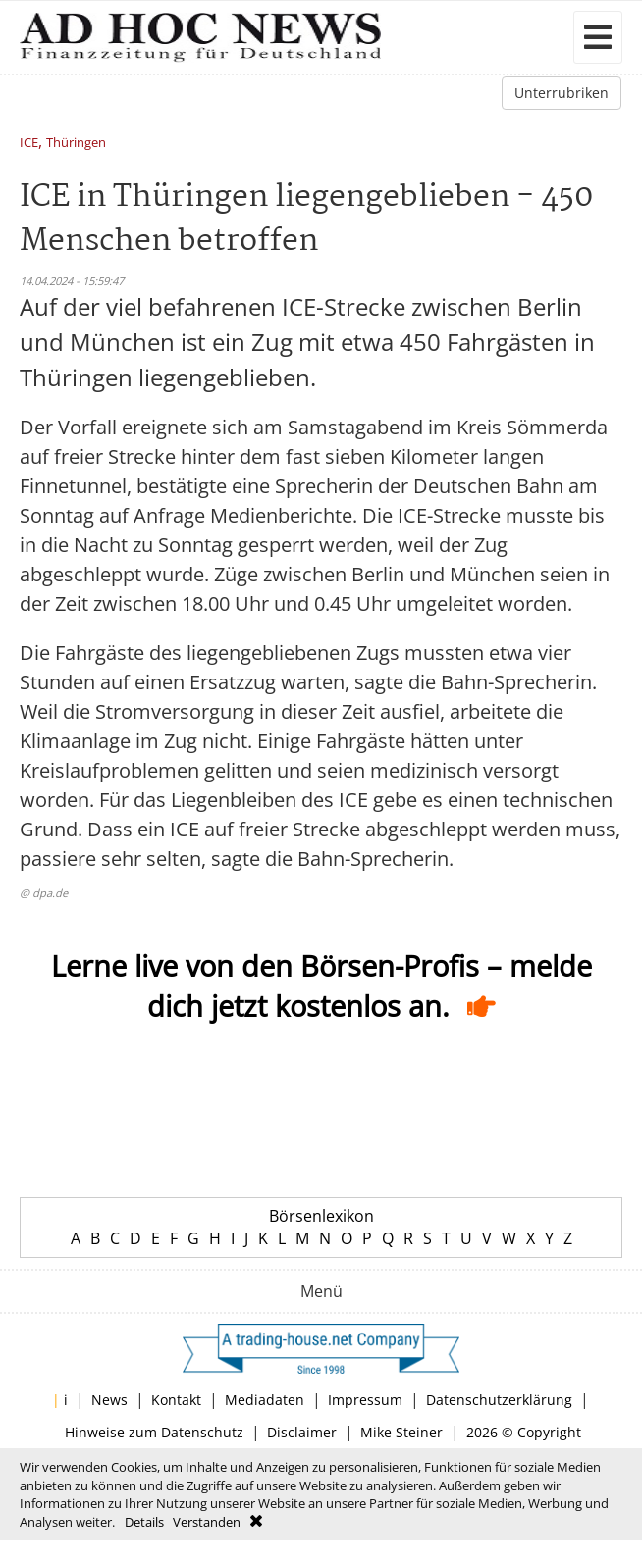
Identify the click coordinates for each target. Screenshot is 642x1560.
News (109, 1399)
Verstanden (207, 1522)
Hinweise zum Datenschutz (154, 1432)
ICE (29, 143)
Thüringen (76, 143)
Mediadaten (264, 1399)
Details (144, 1522)
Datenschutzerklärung (499, 1399)
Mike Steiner (401, 1432)
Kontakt (176, 1399)
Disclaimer (302, 1432)
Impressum (365, 1399)
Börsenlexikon (321, 1216)
